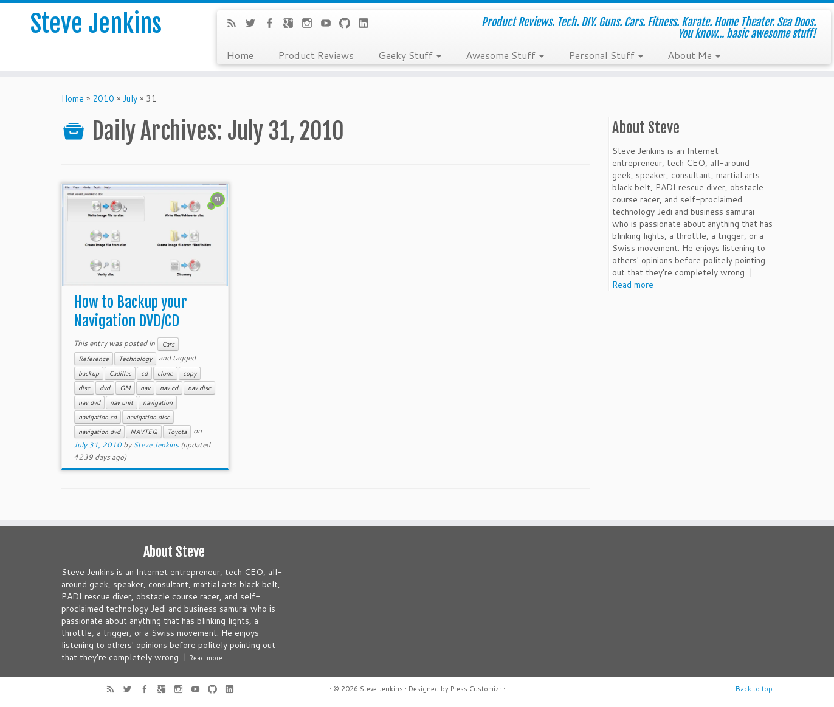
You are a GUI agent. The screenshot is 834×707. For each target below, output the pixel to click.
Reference (93, 358)
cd (144, 373)
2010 (103, 98)
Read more (632, 284)
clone (165, 373)
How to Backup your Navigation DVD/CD (130, 311)
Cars (168, 344)
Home (239, 54)
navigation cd (97, 417)
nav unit (121, 402)
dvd (105, 388)
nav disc (199, 388)
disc (84, 388)
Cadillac (120, 373)
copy (189, 373)
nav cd (169, 388)
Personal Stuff (605, 54)
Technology (135, 358)
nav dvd (89, 402)
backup (88, 373)
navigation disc (148, 417)
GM (125, 388)
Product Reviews (316, 54)
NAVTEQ (143, 431)
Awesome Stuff (505, 54)
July (130, 98)
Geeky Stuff (409, 54)
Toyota (177, 431)
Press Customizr (475, 689)
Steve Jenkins (96, 23)
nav (145, 388)
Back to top (754, 689)
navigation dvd (99, 431)
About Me (693, 54)
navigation (158, 402)
